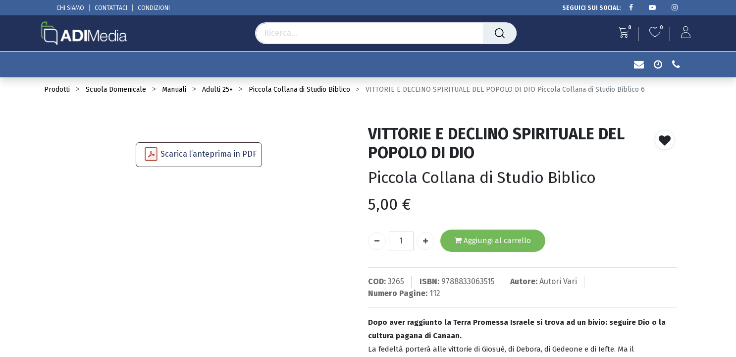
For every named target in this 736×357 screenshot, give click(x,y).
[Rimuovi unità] (377, 241)
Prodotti (57, 89)
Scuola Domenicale (116, 89)
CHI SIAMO (70, 7)
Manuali (174, 89)
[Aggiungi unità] (425, 241)
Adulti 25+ (217, 89)
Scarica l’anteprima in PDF (208, 154)
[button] (665, 140)
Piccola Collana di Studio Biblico (299, 89)
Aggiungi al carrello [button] (493, 240)
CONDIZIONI (154, 7)
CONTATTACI (111, 7)
